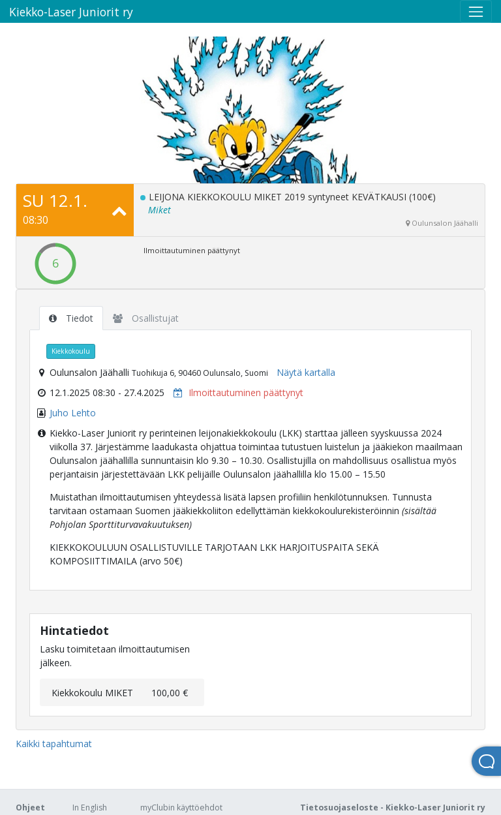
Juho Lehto (73, 413)
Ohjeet (30, 807)
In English (89, 807)
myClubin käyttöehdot (181, 807)
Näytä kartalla (306, 372)
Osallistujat (146, 318)
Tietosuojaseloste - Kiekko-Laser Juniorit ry (392, 807)
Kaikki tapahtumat (54, 743)
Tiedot (71, 318)
